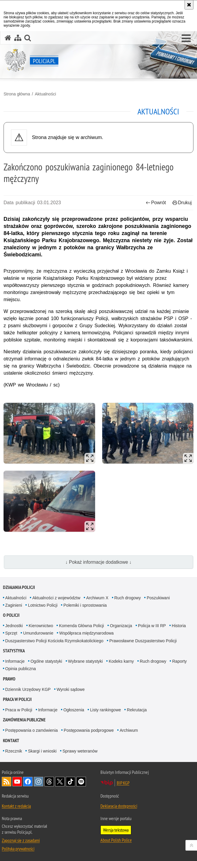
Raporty (179, 661)
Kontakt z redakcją (16, 806)
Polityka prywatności (18, 849)
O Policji (11, 615)
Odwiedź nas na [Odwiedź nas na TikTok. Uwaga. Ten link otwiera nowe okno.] (70, 781)
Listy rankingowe (105, 709)
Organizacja (121, 625)
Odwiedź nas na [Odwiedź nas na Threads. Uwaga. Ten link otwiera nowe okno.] (49, 781)
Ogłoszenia (73, 709)
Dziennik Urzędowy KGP (28, 689)
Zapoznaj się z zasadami (21, 840)
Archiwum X (97, 597)
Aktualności (45, 94)
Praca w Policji (17, 699)
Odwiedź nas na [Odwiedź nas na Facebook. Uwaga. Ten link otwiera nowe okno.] (28, 781)
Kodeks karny (121, 661)
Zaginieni (13, 605)
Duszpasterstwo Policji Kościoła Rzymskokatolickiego (54, 640)
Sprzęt (11, 633)
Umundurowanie (38, 633)
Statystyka (14, 651)
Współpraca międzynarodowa (86, 633)
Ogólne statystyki (46, 661)
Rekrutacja (137, 709)
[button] (186, 38)
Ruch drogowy (127, 597)
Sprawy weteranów (80, 751)
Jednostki (14, 625)
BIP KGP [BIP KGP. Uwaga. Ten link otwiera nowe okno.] (123, 783)
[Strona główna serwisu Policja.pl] (8, 37)
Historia (179, 625)
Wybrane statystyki (85, 661)
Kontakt (11, 740)
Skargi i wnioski (42, 751)
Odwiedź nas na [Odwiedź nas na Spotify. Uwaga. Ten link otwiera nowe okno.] (81, 781)
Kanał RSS (6, 781)
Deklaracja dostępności (118, 806)
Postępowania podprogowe (89, 730)
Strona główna (17, 94)
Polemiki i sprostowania (85, 605)
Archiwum (129, 730)
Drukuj (182, 202)
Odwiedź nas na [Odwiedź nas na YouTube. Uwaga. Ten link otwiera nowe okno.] (17, 781)
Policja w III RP (152, 625)
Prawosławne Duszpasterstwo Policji (143, 640)
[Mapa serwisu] (17, 37)
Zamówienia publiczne (24, 720)
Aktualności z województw (56, 597)
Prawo (9, 679)
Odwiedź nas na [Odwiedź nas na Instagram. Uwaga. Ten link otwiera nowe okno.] (38, 781)
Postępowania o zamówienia (31, 730)
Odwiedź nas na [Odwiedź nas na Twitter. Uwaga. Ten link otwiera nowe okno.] (60, 781)
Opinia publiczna (20, 668)
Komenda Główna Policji (81, 625)
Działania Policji (19, 587)
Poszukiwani (158, 597)
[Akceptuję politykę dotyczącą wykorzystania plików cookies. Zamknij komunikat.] (189, 4)
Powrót (156, 202)
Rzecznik (13, 751)
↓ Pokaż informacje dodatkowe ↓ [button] (98, 562)
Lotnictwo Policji (42, 605)
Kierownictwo (41, 625)
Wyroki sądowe (71, 689)
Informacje (15, 661)
